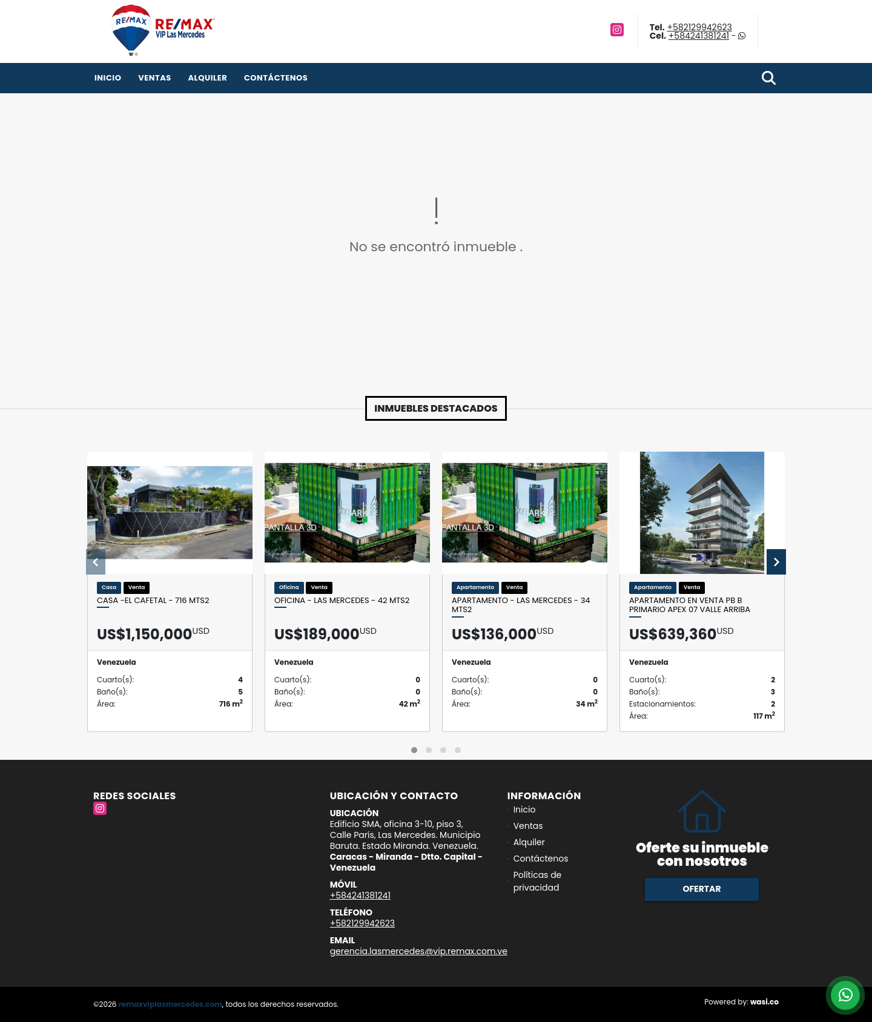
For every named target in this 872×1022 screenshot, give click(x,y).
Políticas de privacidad (538, 881)
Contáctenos (276, 78)
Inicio (107, 78)
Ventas (154, 78)
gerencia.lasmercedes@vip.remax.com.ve (418, 951)
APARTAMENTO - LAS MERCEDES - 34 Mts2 (521, 605)
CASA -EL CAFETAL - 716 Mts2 (153, 600)
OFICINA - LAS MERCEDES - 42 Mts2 (341, 600)
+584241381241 (699, 36)
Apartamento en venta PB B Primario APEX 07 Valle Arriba (689, 605)
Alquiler (207, 78)
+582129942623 (699, 27)
